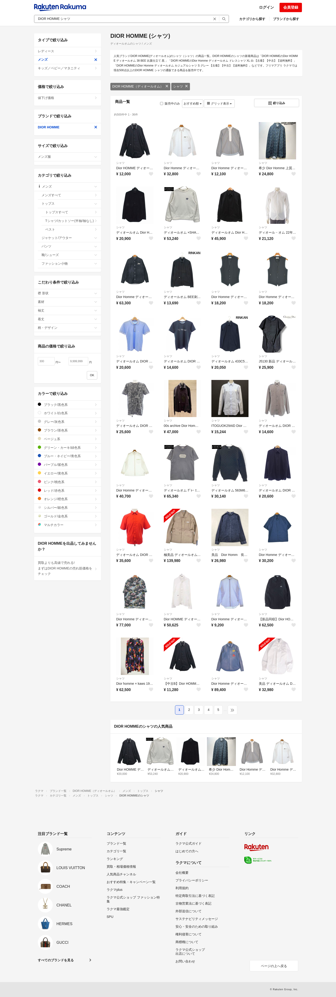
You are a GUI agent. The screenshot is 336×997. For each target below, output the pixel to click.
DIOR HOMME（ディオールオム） (140, 86)
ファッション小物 (69, 263)
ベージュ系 (67, 439)
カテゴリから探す (252, 19)
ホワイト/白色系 (67, 413)
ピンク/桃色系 (67, 482)
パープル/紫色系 (67, 465)
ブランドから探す (286, 19)
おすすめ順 (193, 103)
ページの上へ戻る (274, 966)
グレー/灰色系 (67, 422)
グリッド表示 (219, 103)
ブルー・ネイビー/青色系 (67, 456)
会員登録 (290, 7)
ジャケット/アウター (69, 238)
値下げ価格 (67, 98)
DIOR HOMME (67, 127)
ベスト (71, 229)
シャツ (180, 86)
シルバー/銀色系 (67, 507)
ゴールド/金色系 (67, 516)
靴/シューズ (69, 255)
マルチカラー (67, 525)
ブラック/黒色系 (67, 405)
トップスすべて (71, 212)
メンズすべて (69, 195)
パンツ (69, 246)
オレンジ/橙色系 (67, 499)
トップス (69, 203)
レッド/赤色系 (67, 490)
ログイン (266, 7)
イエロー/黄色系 (67, 473)
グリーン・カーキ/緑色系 (67, 447)
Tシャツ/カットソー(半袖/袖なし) (71, 221)
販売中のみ (170, 103)
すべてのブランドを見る (56, 960)
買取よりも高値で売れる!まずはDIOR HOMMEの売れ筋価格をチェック (67, 568)
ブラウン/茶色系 (67, 430)
